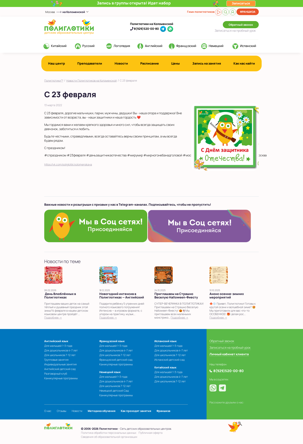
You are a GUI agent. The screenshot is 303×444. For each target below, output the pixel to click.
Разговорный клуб (55, 373)
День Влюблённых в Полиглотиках (60, 295)
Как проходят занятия (136, 411)
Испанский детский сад (169, 359)
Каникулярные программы (61, 378)
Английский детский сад (60, 369)
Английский (153, 46)
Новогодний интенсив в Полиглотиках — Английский (121, 295)
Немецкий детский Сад (114, 390)
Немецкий (216, 46)
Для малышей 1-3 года (58, 346)
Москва (50, 12)
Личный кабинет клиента (229, 354)
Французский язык (112, 341)
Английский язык (56, 341)
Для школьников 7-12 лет (60, 355)
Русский (88, 46)
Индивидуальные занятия (60, 364)
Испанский (248, 46)
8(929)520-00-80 (146, 29)
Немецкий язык (110, 372)
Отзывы (61, 411)
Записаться (235, 30)
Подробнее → (53, 317)
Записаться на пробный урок (230, 347)
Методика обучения (101, 411)
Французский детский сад (115, 359)
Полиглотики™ (53, 80)
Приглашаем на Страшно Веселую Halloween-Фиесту (176, 295)
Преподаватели (89, 63)
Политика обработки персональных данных (108, 433)
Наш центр (56, 63)
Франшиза (247, 12)
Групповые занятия (56, 359)
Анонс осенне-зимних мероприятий (226, 295)
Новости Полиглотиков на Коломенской (91, 80)
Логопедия (122, 46)
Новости (121, 63)
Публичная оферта (151, 433)
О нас (47, 411)
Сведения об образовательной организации (109, 437)
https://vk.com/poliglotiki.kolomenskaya (68, 164)
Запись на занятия (206, 63)
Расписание (149, 63)
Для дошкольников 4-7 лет (61, 350)
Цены (175, 63)
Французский (186, 46)
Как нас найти (244, 63)
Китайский (58, 46)
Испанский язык (165, 341)
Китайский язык (165, 367)
